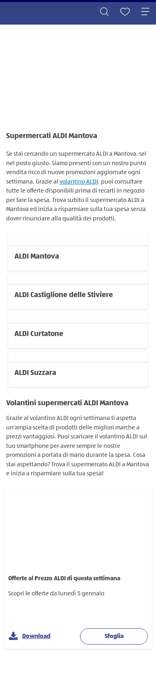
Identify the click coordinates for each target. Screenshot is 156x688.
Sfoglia (114, 636)
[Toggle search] (104, 12)
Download (29, 636)
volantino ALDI (79, 182)
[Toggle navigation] (145, 12)
